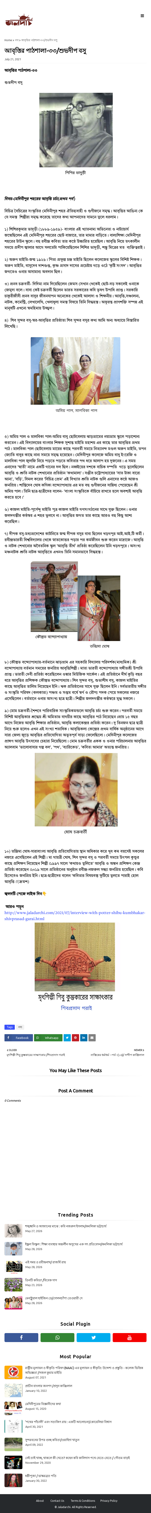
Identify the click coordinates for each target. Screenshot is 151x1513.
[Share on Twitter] (67, 1037)
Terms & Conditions (83, 1500)
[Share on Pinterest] (75, 1037)
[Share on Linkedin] (83, 1037)
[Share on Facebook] (18, 1037)
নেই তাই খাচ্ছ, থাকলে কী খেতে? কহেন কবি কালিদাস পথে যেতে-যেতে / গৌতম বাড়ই (77, 1458)
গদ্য (17, 40)
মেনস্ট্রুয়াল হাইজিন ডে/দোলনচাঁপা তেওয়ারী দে (53, 1298)
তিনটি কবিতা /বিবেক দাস (41, 1280)
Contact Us (57, 1500)
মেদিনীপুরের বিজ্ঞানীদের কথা (43, 1404)
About (40, 1500)
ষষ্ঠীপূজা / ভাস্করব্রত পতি (40, 1476)
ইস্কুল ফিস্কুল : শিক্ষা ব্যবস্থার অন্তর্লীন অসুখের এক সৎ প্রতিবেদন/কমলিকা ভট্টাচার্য (74, 1244)
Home (8, 40)
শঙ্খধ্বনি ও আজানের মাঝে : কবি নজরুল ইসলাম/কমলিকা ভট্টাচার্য (65, 1226)
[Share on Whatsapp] (48, 1037)
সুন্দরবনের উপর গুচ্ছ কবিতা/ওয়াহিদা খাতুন (52, 1440)
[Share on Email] (92, 1037)
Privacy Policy (108, 1500)
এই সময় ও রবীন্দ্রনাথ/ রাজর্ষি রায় (45, 1262)
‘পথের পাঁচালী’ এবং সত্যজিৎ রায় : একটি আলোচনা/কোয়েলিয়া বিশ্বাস (68, 1422)
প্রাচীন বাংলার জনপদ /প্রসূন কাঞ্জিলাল (48, 1386)
